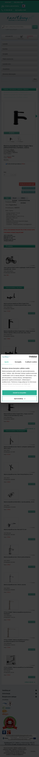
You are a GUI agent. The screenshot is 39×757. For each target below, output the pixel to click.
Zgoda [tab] (6, 362)
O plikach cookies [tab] (31, 362)
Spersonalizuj (19, 398)
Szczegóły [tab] (18, 362)
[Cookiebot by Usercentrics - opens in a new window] (29, 357)
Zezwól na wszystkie (19, 392)
